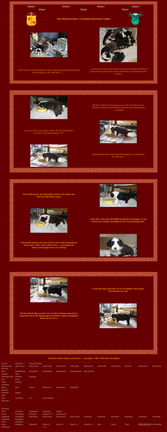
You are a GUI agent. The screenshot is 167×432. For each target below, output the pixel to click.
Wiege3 (125, 9)
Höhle (17, 387)
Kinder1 (31, 6)
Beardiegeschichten (76, 371)
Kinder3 (101, 6)
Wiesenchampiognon (145, 424)
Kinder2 (66, 6)
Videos (4, 421)
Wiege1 (42, 9)
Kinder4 (135, 6)
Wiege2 (83, 9)
